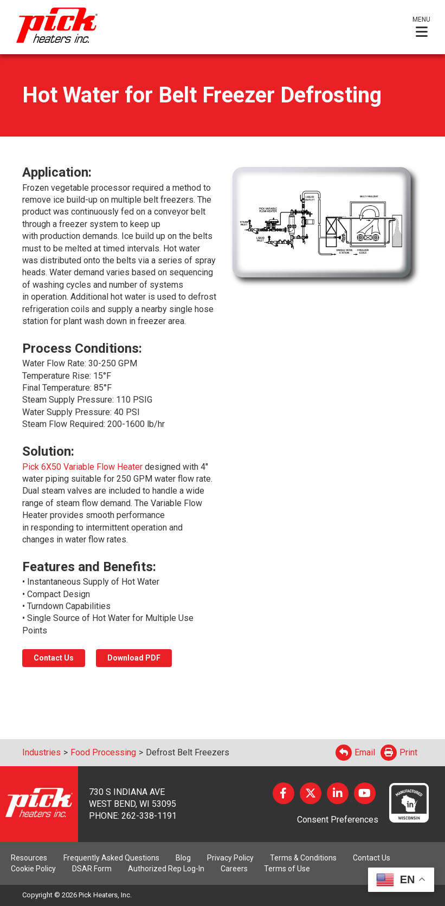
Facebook (283, 793)
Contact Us (54, 657)
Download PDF (133, 657)
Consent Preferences (337, 819)
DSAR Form (92, 868)
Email (355, 752)
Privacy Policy (230, 857)
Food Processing (103, 752)
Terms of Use (287, 868)
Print (398, 752)
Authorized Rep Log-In (166, 868)
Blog (183, 857)
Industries (41, 752)
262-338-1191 (149, 816)
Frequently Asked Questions (111, 857)
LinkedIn (338, 793)
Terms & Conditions (303, 857)
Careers (234, 868)
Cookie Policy (33, 868)
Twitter (310, 793)
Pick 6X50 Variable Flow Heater (83, 467)
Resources (29, 857)
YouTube (365, 793)
